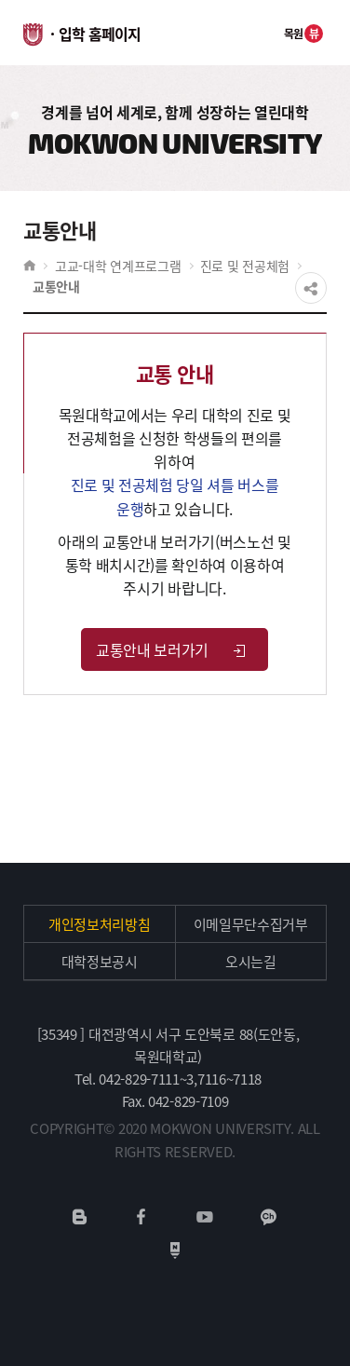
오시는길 (250, 961)
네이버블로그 (80, 1217)
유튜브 (204, 1217)
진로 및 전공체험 (244, 265)
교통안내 (56, 286)
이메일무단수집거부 (251, 924)
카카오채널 (268, 1217)
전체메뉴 (253, 32)
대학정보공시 (99, 961)
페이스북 (141, 1217)
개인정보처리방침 (99, 924)
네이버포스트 (175, 1250)
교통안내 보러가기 (172, 649)
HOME (29, 265)
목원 (304, 33)
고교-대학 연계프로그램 (118, 265)
